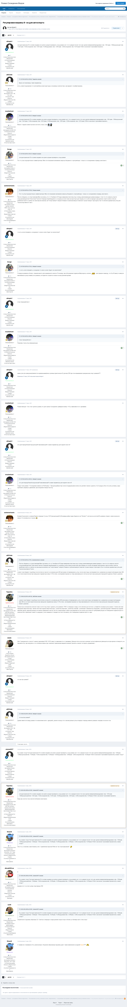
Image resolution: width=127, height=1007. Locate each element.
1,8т (9, 845)
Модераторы (43, 12)
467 (9, 882)
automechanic (9, 186)
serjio (9, 638)
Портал (11, 12)
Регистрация (120, 3)
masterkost (9, 111)
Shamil (9, 832)
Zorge (9, 149)
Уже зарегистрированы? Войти (104, 3)
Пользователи (21, 8)
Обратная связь (68, 1002)
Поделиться (105, 28)
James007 (9, 749)
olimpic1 (13, 27)
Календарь (26, 12)
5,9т (9, 606)
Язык (55, 1002)
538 (9, 88)
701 (9, 163)
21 (9, 763)
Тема (60, 1002)
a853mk (9, 75)
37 (9, 55)
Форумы (3, 12)
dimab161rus (9, 868)
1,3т (9, 125)
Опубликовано (24, 41)
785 (9, 652)
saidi (9, 905)
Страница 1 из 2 (21, 35)
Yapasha (9, 592)
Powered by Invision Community (63, 1004)
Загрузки (18, 12)
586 (9, 199)
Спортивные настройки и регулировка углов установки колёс (32, 29)
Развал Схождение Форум (12, 3)
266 (9, 918)
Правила (34, 12)
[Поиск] (113, 8)
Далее (9, 35)
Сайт (4, 9)
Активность (11, 8)
